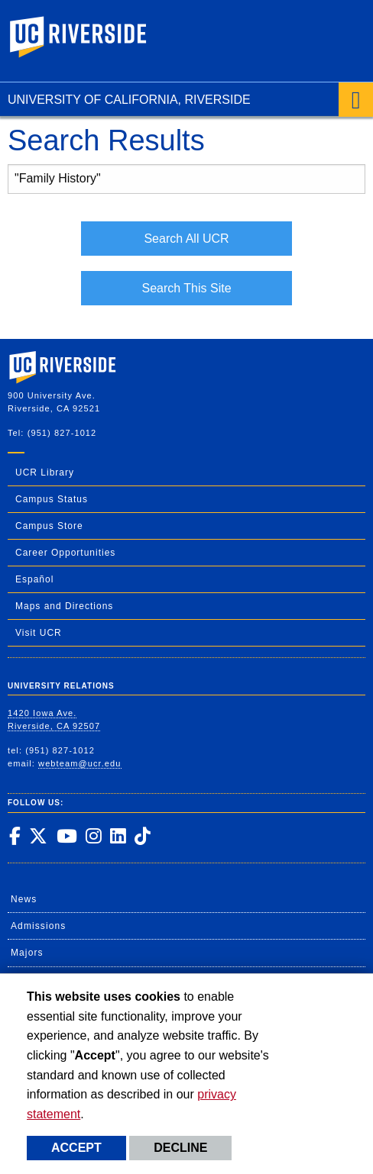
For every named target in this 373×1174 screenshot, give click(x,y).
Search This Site (186, 288)
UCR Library (44, 472)
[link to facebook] (14, 835)
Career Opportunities (65, 552)
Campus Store (49, 526)
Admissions (38, 926)
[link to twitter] (38, 835)
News (24, 899)
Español (34, 579)
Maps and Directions (64, 606)
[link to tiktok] (142, 835)
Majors (27, 952)
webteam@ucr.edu (79, 763)
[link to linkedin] (118, 835)
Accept (76, 1147)
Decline (180, 1147)
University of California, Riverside (129, 99)
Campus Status (51, 499)
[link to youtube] (66, 835)
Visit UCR (38, 632)
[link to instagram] (93, 835)
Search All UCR (186, 238)
